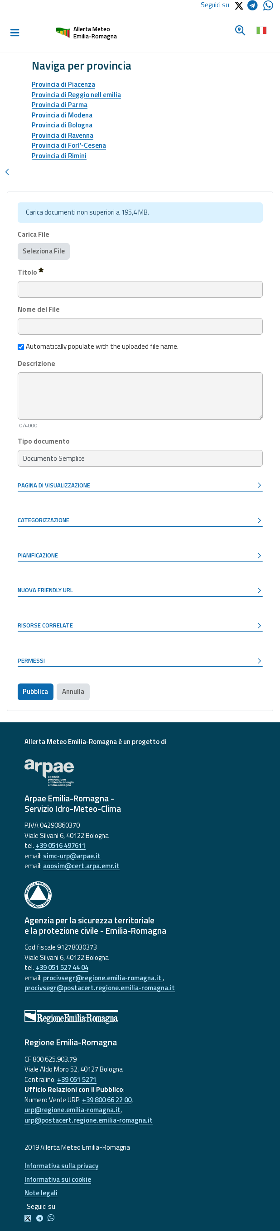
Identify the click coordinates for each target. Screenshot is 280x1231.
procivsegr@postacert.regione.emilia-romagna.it (99, 988)
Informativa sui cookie (57, 1179)
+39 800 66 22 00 (106, 1100)
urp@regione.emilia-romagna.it (72, 1110)
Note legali (41, 1193)
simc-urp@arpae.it (72, 856)
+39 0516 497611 (60, 845)
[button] (140, 485)
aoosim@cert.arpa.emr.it (81, 866)
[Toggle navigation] (14, 32)
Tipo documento (44, 441)
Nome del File (39, 309)
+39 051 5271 (77, 1079)
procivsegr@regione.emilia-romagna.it (103, 978)
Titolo (30, 272)
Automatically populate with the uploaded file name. (98, 346)
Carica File (33, 234)
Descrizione (36, 364)
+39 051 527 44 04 (61, 967)
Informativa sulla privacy (61, 1166)
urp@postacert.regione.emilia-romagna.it (88, 1120)
